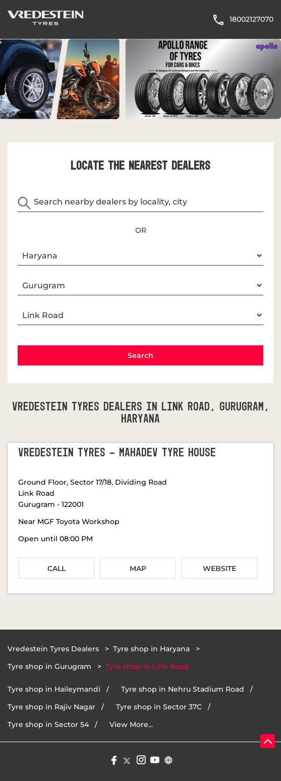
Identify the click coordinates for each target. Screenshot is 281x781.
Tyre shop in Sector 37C (159, 706)
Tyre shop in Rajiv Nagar (51, 706)
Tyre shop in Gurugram (49, 666)
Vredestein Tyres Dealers (54, 648)
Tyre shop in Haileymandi (54, 689)
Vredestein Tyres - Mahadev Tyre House (117, 453)
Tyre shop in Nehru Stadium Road (182, 689)
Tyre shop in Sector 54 (48, 724)
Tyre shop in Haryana (151, 648)
